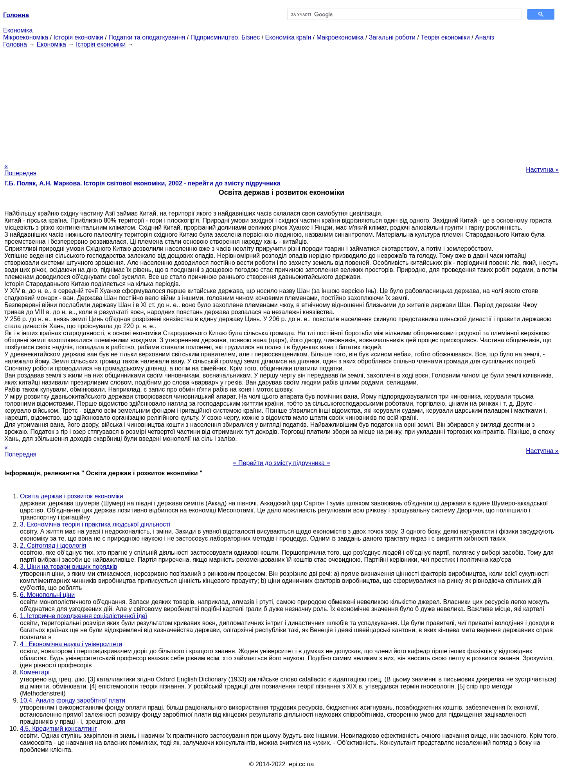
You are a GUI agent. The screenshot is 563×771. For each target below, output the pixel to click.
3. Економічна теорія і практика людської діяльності (95, 524)
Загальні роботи (392, 37)
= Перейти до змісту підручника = (281, 463)
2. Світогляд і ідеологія (53, 545)
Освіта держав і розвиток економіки (71, 496)
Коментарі (34, 672)
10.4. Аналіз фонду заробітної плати (72, 700)
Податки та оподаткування (146, 37)
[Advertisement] (281, 103)
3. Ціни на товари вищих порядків (68, 566)
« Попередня (20, 169)
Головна (15, 44)
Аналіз (484, 37)
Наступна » (542, 169)
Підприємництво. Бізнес (225, 37)
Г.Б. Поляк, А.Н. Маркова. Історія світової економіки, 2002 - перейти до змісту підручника (142, 183)
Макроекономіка (340, 37)
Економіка (17, 30)
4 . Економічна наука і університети (71, 644)
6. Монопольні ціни (47, 594)
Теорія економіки (445, 37)
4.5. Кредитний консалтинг (58, 728)
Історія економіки (78, 37)
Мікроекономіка (25, 37)
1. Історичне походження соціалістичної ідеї (83, 616)
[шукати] (404, 14)
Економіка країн (288, 37)
